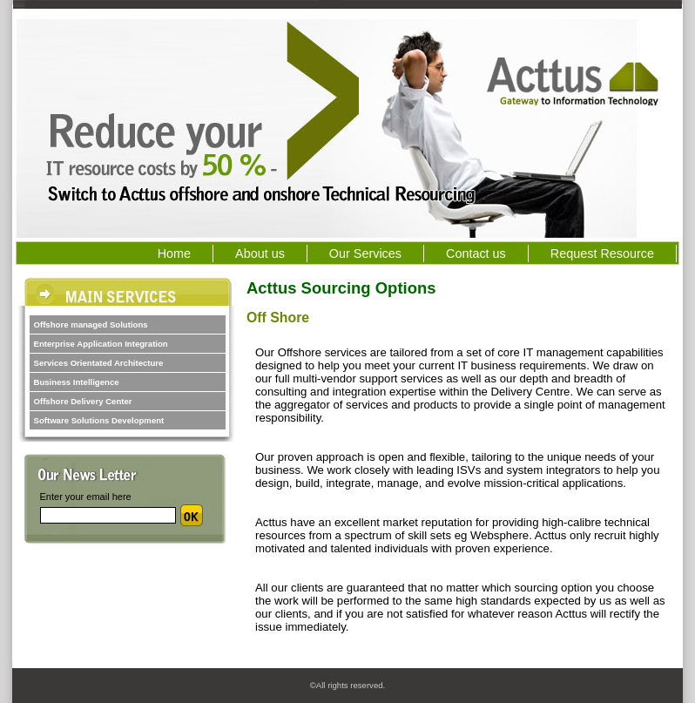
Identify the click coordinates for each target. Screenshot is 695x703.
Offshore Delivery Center (83, 401)
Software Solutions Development (99, 420)
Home (174, 253)
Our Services (376, 253)
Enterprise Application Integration (101, 343)
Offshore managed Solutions (91, 324)
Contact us (476, 253)
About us (260, 253)
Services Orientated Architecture (99, 363)
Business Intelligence (76, 382)
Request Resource (602, 253)
